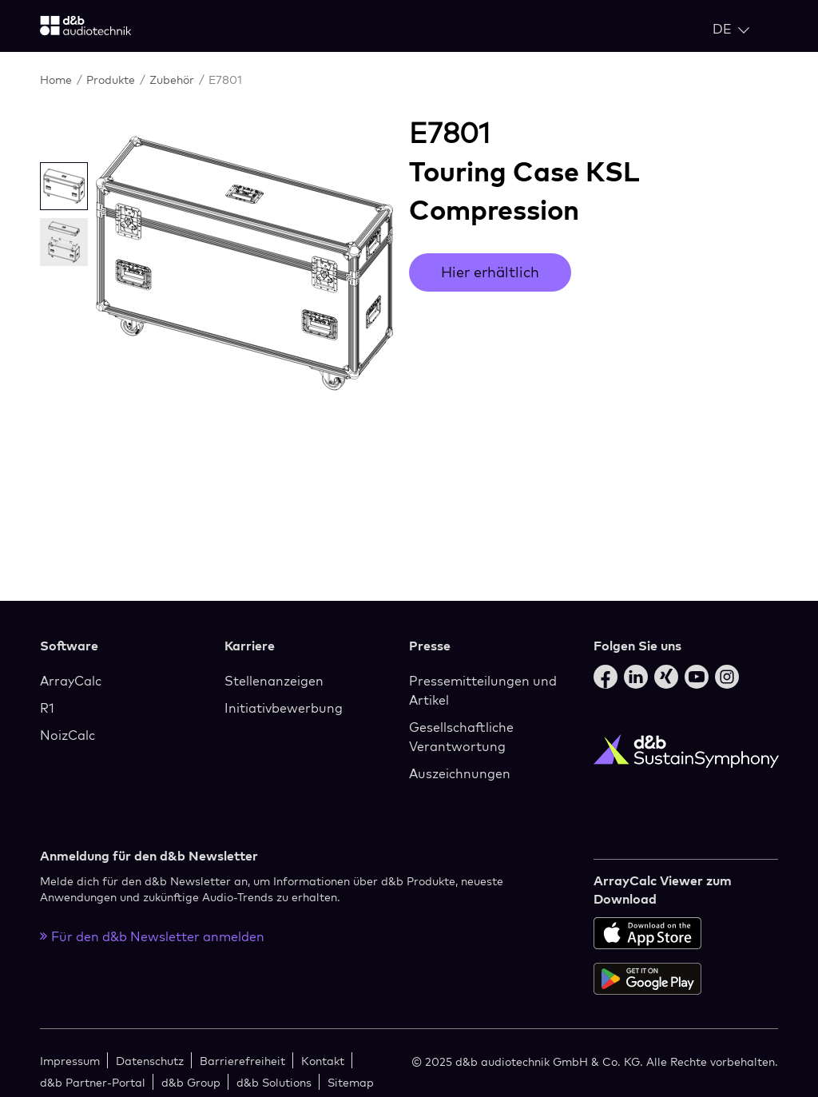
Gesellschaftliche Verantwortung (461, 736)
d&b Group (190, 1082)
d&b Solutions (274, 1082)
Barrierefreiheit (242, 1060)
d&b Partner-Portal (92, 1082)
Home (57, 79)
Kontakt (322, 1060)
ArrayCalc (70, 681)
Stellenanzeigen (274, 681)
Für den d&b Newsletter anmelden (152, 936)
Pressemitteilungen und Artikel (483, 690)
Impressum (70, 1060)
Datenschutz (150, 1060)
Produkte (112, 79)
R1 (47, 708)
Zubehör (173, 79)
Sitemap (351, 1082)
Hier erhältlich (490, 272)
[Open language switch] (731, 29)
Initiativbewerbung (283, 708)
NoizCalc (67, 735)
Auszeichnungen (459, 773)
